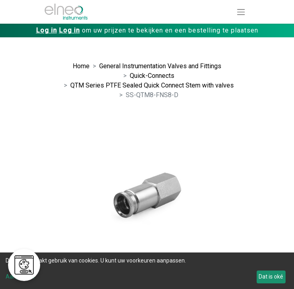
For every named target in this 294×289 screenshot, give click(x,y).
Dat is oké (271, 276)
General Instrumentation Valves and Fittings (160, 66)
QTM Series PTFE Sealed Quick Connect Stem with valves (152, 85)
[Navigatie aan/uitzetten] (241, 11)
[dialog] (147, 270)
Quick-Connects (152, 75)
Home (81, 66)
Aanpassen (20, 276)
